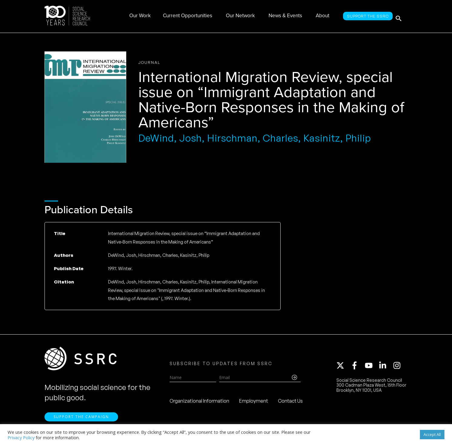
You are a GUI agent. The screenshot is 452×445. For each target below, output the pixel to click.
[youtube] (371, 367)
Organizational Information (199, 403)
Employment (253, 403)
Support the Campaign (81, 421)
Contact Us (290, 403)
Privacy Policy (21, 437)
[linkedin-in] (385, 367)
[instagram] (398, 367)
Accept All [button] (432, 434)
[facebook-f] (357, 367)
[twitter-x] (343, 367)
